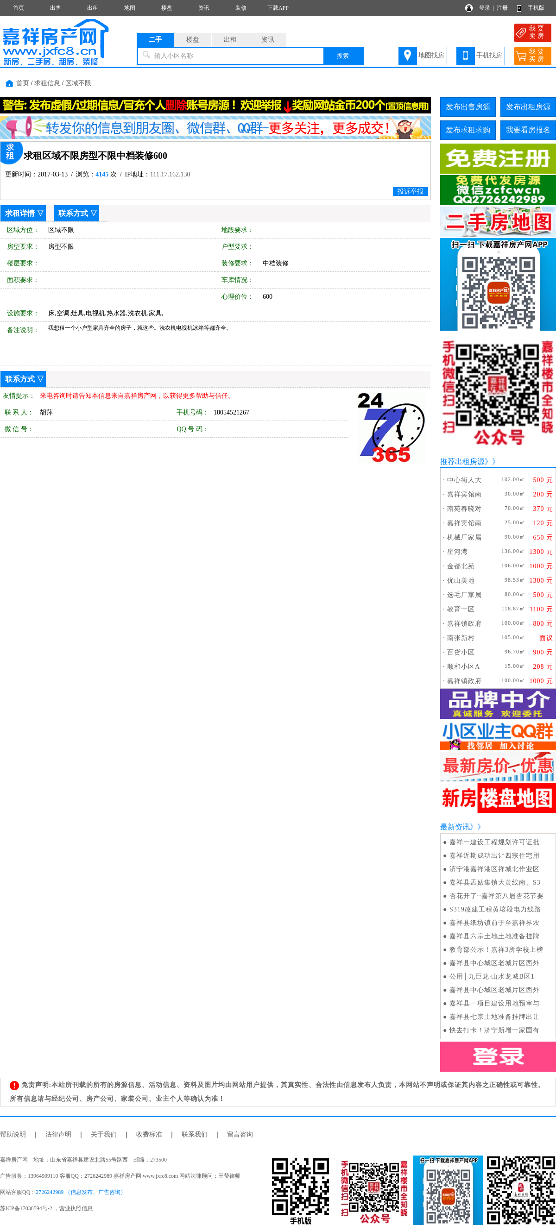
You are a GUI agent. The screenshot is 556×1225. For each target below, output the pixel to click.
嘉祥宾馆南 (464, 494)
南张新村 (461, 637)
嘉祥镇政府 (464, 623)
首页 (18, 8)
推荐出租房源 (462, 461)
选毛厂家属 (464, 594)
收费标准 (149, 1134)
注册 (502, 8)
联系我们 (195, 1134)
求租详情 (20, 213)
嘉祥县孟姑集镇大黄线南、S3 (495, 882)
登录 (484, 8)
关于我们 (104, 1134)
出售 (55, 8)
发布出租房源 (528, 107)
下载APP (278, 8)
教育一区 (461, 609)
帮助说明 (13, 1134)
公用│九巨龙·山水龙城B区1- (493, 976)
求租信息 (47, 83)
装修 (240, 8)
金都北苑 (461, 566)
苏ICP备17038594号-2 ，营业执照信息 (46, 1208)
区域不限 (78, 83)
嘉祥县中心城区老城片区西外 (494, 963)
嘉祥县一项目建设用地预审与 (494, 1003)
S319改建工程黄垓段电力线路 (495, 909)
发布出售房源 (468, 107)
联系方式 (73, 213)
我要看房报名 (528, 130)
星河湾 (457, 551)
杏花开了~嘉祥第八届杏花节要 (496, 895)
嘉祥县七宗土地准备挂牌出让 (494, 1016)
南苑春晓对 (464, 508)
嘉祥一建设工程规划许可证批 (494, 842)
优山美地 (461, 580)
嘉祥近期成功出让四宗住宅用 (494, 855)
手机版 (536, 8)
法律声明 (58, 1134)
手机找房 (489, 55)
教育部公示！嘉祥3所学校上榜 (496, 949)
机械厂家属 (464, 537)
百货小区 (461, 652)
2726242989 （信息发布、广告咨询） (81, 1192)
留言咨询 (240, 1134)
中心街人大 (464, 480)
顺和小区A (463, 666)
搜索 (343, 55)
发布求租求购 (468, 130)
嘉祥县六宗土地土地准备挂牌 (494, 936)
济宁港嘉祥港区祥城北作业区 (494, 869)
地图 (129, 8)
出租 (92, 8)
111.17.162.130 (170, 174)
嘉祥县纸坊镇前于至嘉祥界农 (494, 922)
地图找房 (431, 55)
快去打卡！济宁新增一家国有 (494, 1030)
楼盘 (166, 8)
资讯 (203, 8)
